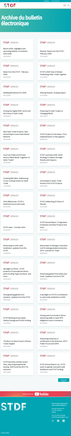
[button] (17, 49)
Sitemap (46, 1)
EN (11, 1)
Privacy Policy (5, 433)
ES (18, 1)
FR (14, 1)
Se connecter (55, 1)
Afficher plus (64, 380)
